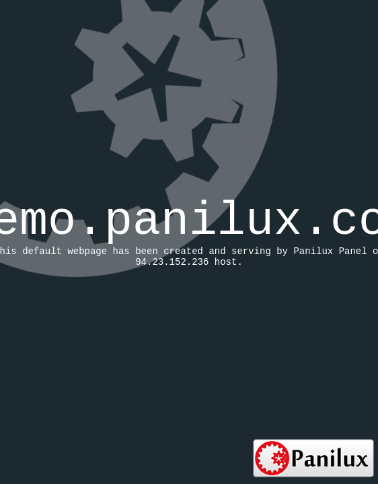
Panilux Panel (330, 251)
